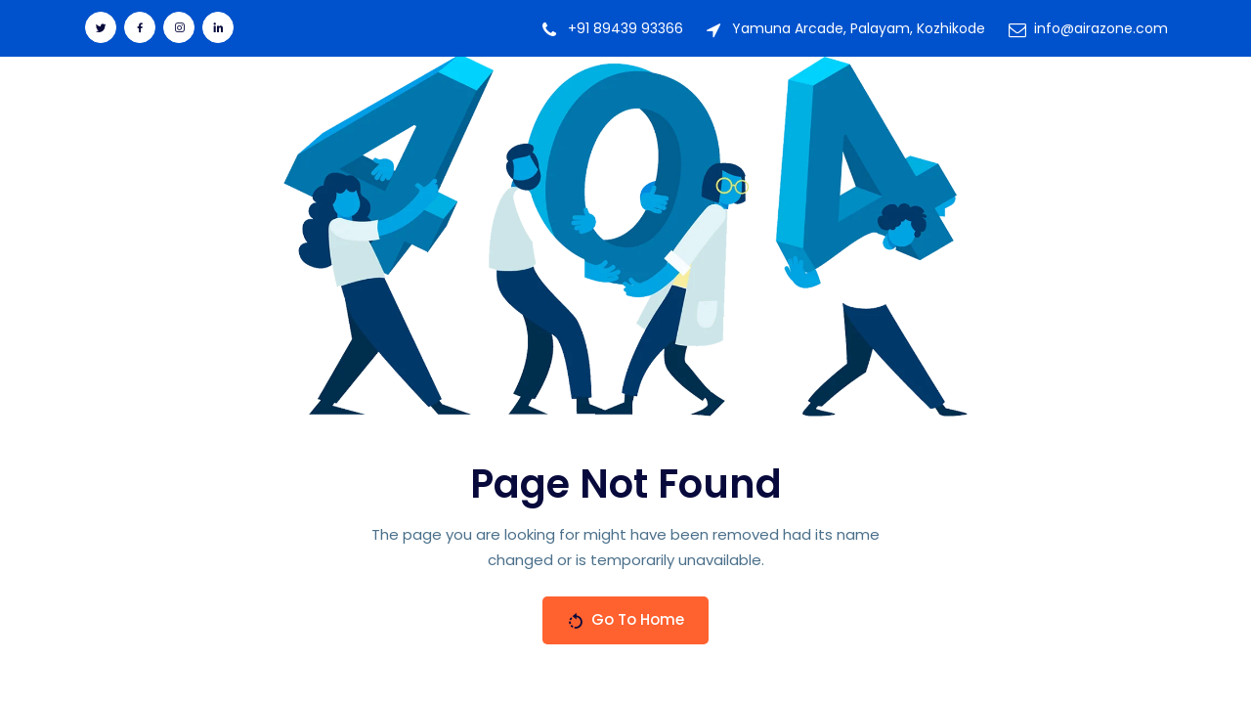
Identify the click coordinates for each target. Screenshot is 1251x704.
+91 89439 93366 (625, 28)
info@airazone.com (1101, 28)
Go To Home (625, 619)
